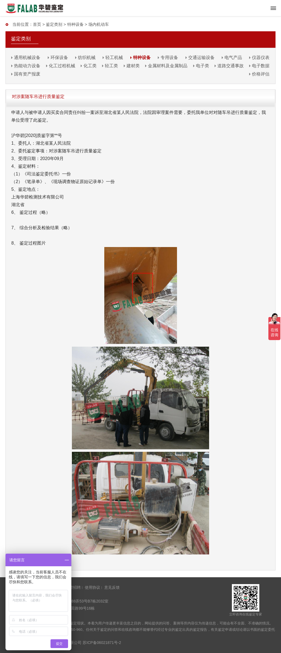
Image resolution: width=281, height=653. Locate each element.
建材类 (133, 65)
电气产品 (233, 57)
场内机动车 (98, 24)
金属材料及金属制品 (167, 65)
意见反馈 (112, 587)
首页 (37, 24)
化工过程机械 (62, 65)
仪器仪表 (260, 57)
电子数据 (260, 65)
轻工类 (111, 65)
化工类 (90, 65)
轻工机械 (114, 57)
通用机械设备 (27, 57)
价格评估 (260, 74)
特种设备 (75, 24)
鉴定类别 (54, 24)
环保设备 (59, 57)
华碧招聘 (73, 587)
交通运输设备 (201, 57)
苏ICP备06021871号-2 (102, 642)
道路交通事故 (230, 65)
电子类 (202, 65)
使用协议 (92, 587)
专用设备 (169, 57)
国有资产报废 (27, 74)
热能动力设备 (27, 65)
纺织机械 (86, 57)
